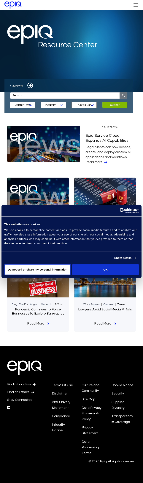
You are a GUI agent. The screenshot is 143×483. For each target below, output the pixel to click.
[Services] (84, 105)
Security (118, 393)
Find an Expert (20, 392)
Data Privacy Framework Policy (91, 413)
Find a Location (21, 384)
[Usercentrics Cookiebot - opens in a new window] (122, 210)
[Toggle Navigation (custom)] (136, 5)
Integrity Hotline (58, 427)
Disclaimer (60, 393)
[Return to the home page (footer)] (13, 5)
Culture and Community (90, 388)
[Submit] (123, 95)
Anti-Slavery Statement (61, 405)
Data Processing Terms (90, 447)
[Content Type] (22, 105)
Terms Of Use (62, 385)
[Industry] (53, 105)
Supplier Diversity (118, 405)
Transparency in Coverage (122, 419)
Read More (96, 162)
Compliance (61, 416)
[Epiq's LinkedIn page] (8, 407)
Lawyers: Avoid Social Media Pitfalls (105, 309)
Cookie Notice (122, 385)
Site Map (88, 399)
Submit (115, 104)
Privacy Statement (90, 430)
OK (105, 269)
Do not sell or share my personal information (37, 269)
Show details (123, 257)
